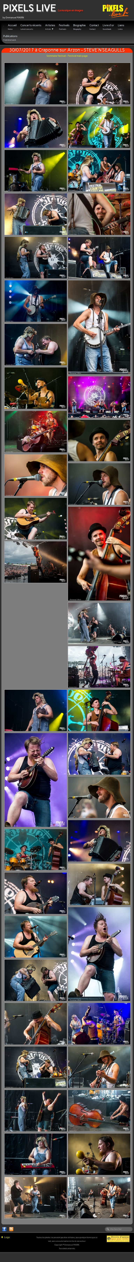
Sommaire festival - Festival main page (67, 56)
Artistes (50, 27)
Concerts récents (30, 27)
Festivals (64, 27)
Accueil (12, 27)
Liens (121, 27)
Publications (10, 38)
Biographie (79, 27)
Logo (5, 1237)
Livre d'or (108, 27)
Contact (94, 27)
